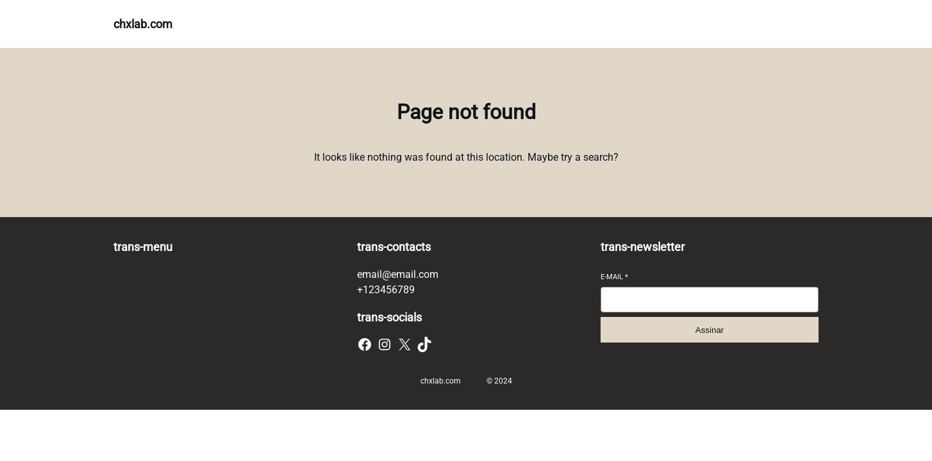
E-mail (614, 277)
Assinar (709, 330)
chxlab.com (142, 24)
